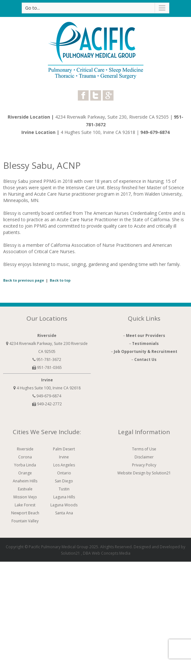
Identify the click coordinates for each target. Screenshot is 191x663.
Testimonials (145, 343)
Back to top (60, 280)
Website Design (131, 473)
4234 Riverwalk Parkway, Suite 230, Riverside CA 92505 (112, 117)
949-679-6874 (155, 132)
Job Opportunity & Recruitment (145, 351)
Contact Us (145, 359)
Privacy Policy (144, 465)
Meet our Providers (145, 335)
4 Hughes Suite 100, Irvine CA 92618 (98, 132)
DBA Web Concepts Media (106, 553)
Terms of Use (144, 449)
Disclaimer (144, 457)
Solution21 (70, 553)
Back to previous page (23, 280)
